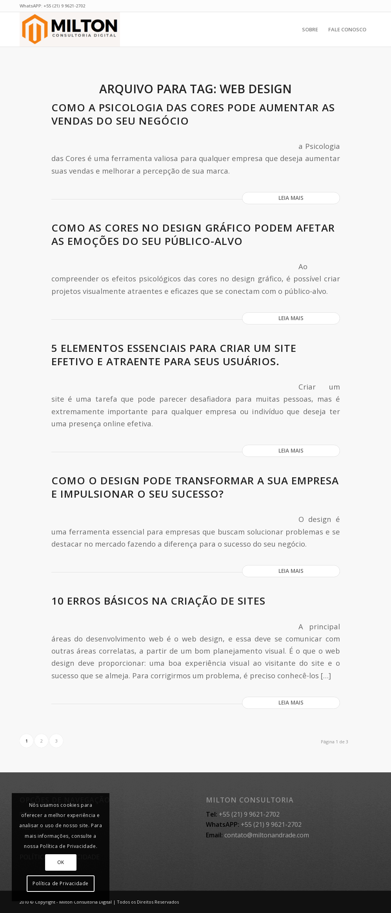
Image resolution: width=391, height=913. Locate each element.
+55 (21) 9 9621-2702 (64, 6)
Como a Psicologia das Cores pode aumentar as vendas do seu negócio (193, 114)
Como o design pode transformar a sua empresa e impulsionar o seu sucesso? (195, 487)
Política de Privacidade (61, 883)
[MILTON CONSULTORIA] (70, 29)
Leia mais (291, 197)
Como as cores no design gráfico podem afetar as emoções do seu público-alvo (193, 234)
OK (60, 862)
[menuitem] (310, 29)
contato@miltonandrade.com (266, 835)
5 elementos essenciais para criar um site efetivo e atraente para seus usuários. (173, 354)
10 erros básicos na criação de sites (158, 601)
